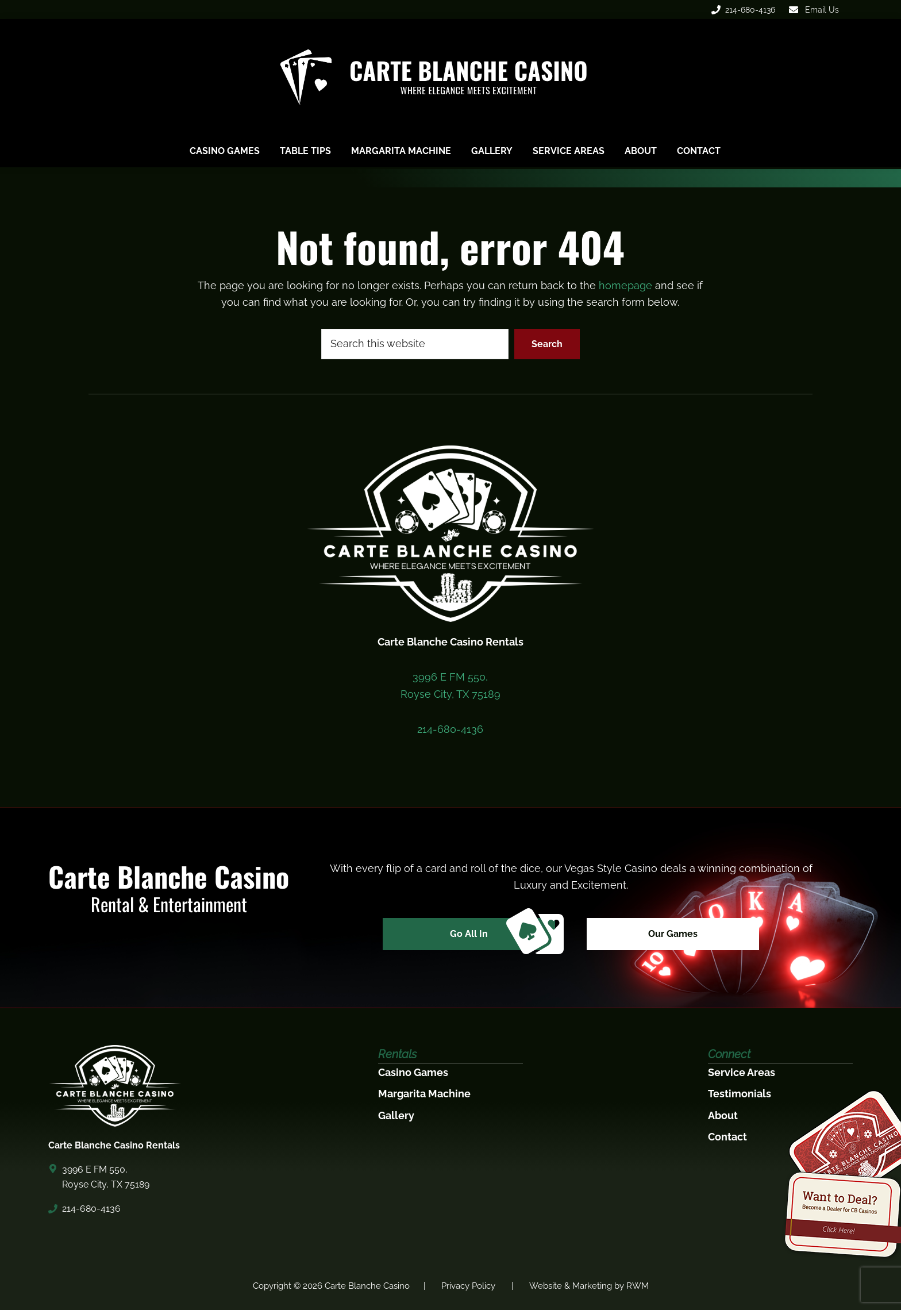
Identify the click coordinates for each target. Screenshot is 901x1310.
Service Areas (741, 1072)
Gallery (396, 1115)
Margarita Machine (424, 1094)
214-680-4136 (743, 9)
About (723, 1115)
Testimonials (739, 1094)
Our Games (673, 933)
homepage (625, 285)
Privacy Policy (468, 1286)
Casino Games (413, 1072)
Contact (727, 1137)
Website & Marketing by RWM (589, 1286)
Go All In (502, 934)
